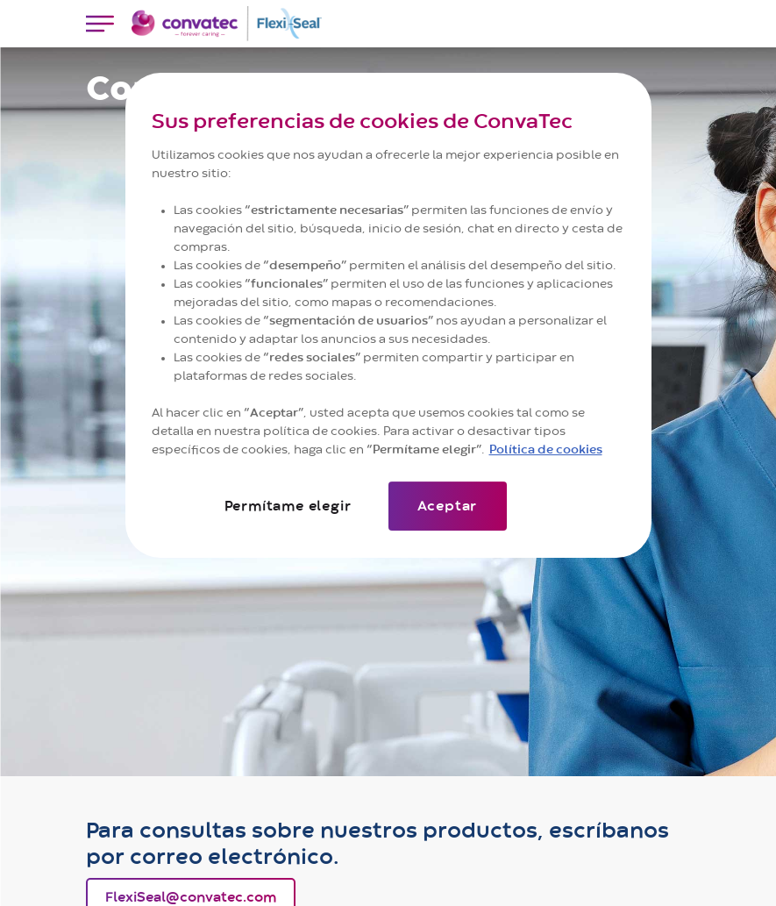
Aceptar (447, 506)
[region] (388, 315)
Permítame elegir (288, 506)
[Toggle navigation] (100, 24)
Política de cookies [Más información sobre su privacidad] (545, 450)
